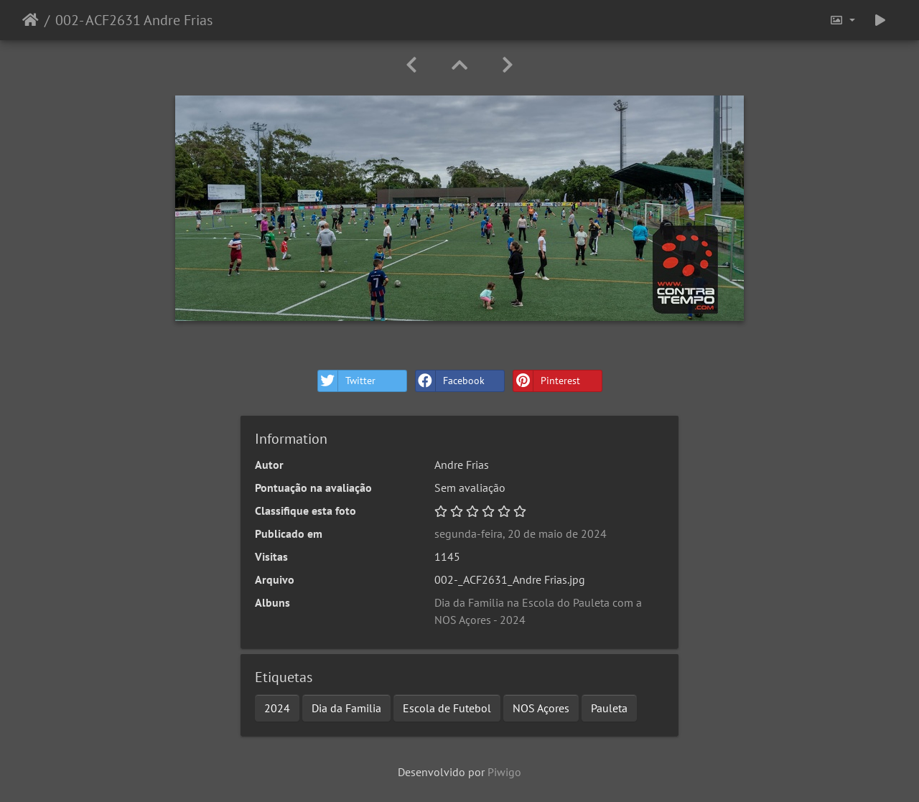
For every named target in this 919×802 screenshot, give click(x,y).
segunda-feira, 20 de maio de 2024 (520, 533)
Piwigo (504, 772)
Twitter (346, 380)
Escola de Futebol (447, 708)
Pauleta (609, 708)
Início (30, 20)
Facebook (450, 380)
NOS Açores (541, 708)
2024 (277, 708)
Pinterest (546, 380)
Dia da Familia (346, 708)
